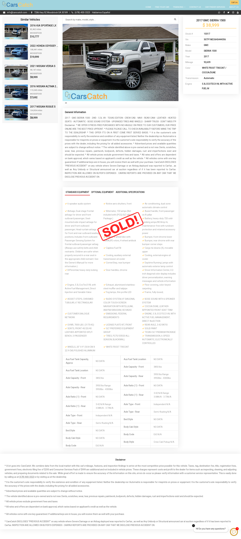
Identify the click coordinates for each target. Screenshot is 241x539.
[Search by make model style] (120, 19)
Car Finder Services (215, 7)
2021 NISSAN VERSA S (42, 66)
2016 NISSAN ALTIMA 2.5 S (44, 86)
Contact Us (195, 7)
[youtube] (238, 12)
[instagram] (233, 12)
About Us (234, 7)
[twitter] (228, 12)
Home (148, 7)
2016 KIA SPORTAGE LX (43, 25)
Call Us (234, 2)
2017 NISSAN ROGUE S (42, 106)
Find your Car (162, 7)
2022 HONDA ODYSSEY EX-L (44, 45)
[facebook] (224, 12)
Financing (179, 7)
